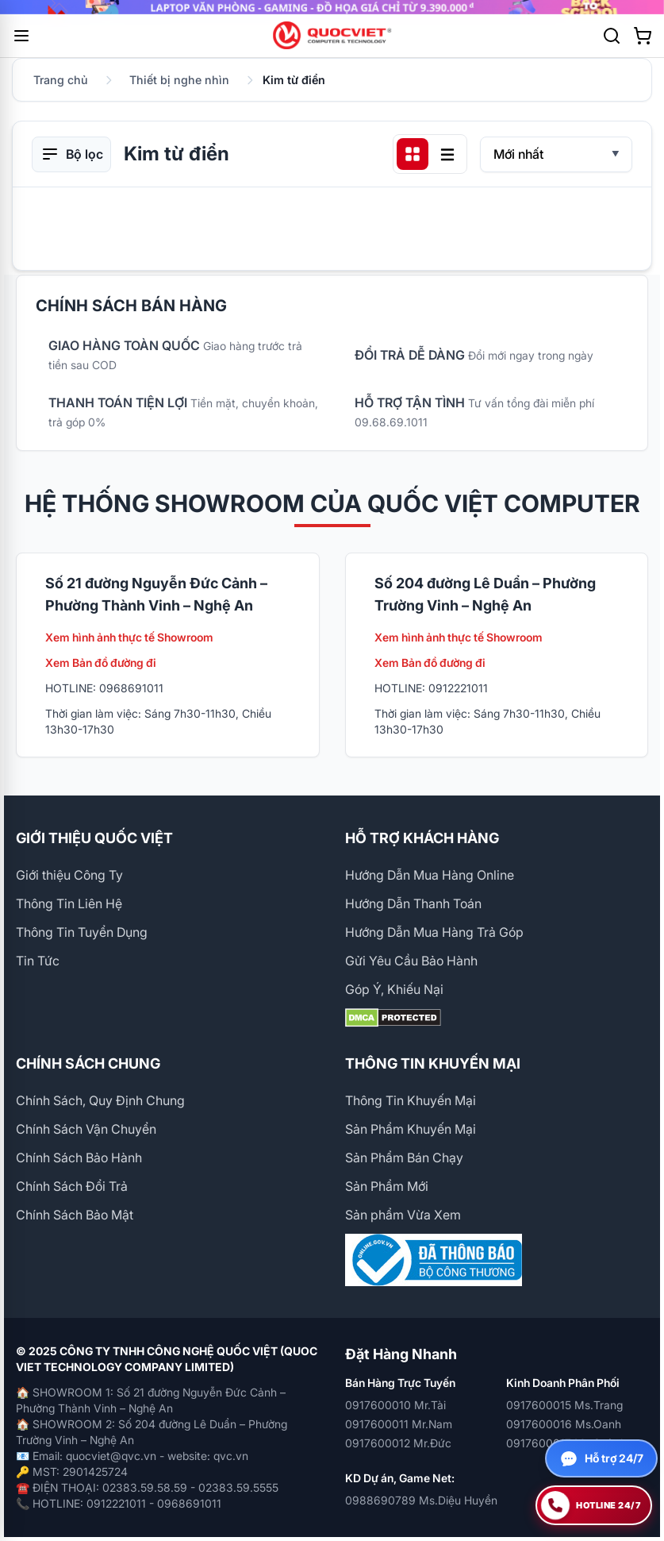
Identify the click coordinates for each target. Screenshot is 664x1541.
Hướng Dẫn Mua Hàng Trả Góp (434, 932)
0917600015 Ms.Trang (564, 1405)
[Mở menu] (21, 35)
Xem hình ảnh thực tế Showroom (129, 637)
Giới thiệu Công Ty (69, 875)
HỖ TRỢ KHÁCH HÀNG (422, 838)
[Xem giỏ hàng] (642, 35)
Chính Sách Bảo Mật (74, 1215)
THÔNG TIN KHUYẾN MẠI (432, 1063)
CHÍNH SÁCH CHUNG (88, 1063)
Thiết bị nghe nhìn (179, 80)
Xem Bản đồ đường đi (100, 662)
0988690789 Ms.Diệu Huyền (421, 1500)
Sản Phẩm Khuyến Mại (410, 1129)
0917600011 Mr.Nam (398, 1424)
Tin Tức (37, 961)
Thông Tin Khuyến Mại (410, 1100)
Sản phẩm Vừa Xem (403, 1215)
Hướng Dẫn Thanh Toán (413, 903)
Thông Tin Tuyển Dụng (82, 932)
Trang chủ (60, 80)
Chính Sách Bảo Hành (79, 1157)
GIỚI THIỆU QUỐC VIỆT (94, 838)
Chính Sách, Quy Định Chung (100, 1100)
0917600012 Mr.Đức (398, 1443)
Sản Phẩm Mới (386, 1186)
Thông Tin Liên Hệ (69, 903)
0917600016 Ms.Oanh (563, 1424)
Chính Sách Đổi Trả (72, 1186)
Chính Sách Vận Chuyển (86, 1129)
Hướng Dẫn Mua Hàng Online (429, 875)
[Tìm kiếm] (611, 35)
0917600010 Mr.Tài (395, 1405)
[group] (332, 7)
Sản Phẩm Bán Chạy (404, 1157)
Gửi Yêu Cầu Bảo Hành (411, 961)
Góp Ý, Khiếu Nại (394, 989)
